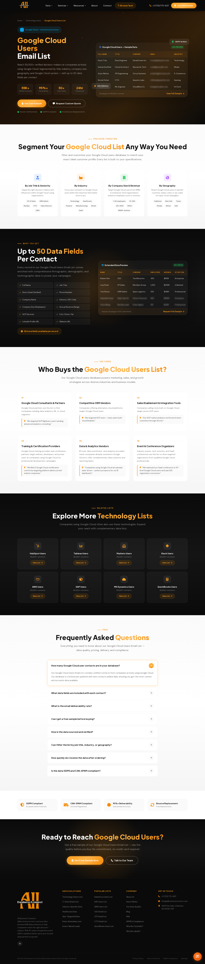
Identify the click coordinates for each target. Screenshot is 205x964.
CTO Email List (100, 921)
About (94, 5)
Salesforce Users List (103, 897)
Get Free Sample (183, 5)
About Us (130, 897)
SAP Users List (100, 902)
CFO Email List (100, 916)
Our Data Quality (133, 907)
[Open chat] (197, 956)
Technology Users (33, 20)
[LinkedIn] (19, 943)
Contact (107, 5)
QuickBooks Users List (104, 926)
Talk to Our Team (122, 864)
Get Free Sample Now (85, 864)
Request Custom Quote (67, 103)
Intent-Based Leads (71, 926)
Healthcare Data (69, 912)
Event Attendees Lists (72, 921)
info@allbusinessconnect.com (174, 901)
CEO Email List (100, 912)
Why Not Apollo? (133, 931)
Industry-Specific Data (72, 907)
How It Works (131, 902)
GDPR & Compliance (135, 921)
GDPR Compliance (170, 958)
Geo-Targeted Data (71, 916)
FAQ (128, 916)
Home (19, 20)
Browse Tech (125, 5)
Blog (128, 912)
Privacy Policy (138, 958)
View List (38, 567)
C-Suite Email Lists (70, 902)
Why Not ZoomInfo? (134, 926)
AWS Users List (100, 907)
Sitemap (184, 958)
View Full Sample (175, 93)
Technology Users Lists (72, 897)
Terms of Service (153, 958)
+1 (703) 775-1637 (159, 5)
